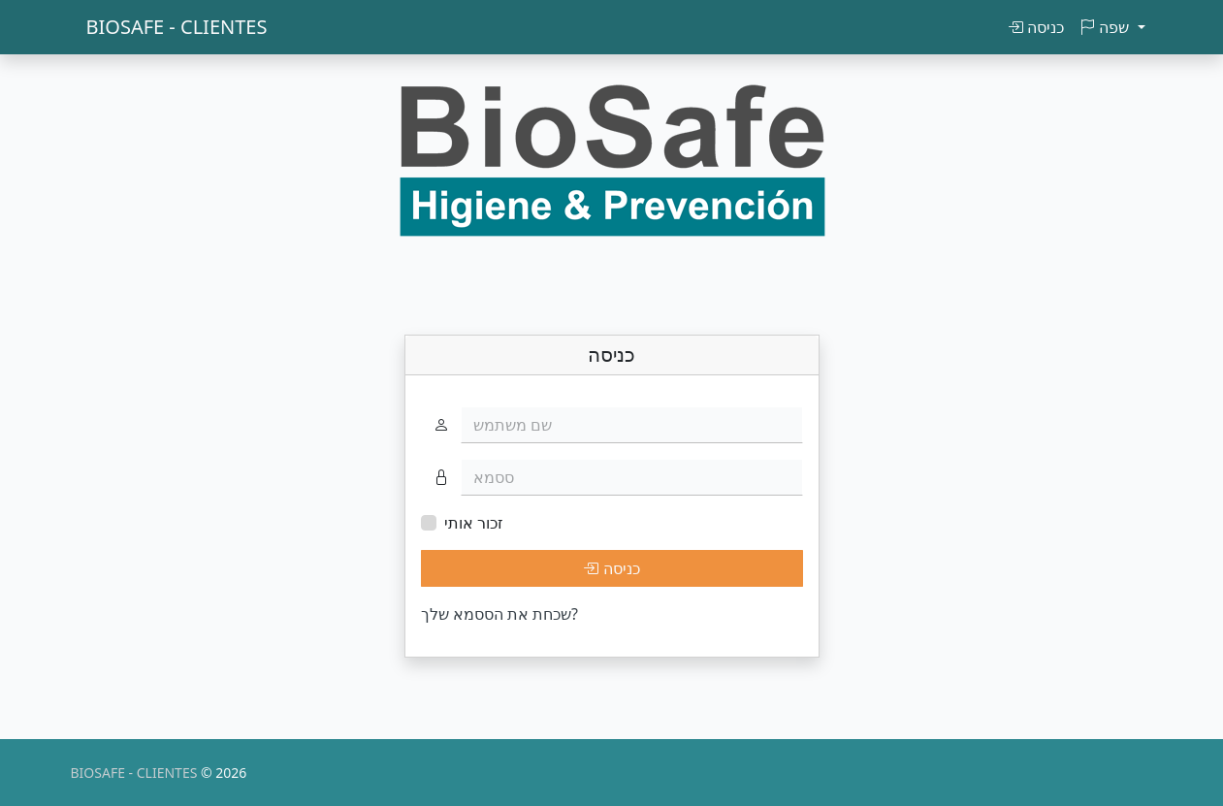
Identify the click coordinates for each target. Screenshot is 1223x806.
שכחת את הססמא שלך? (499, 614)
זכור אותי (473, 522)
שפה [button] (1106, 27)
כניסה (1036, 27)
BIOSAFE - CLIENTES (177, 27)
